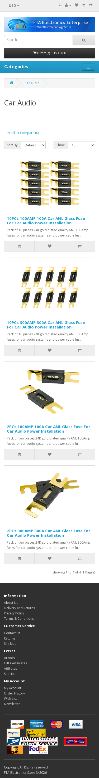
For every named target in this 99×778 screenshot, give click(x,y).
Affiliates (10, 668)
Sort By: (12, 145)
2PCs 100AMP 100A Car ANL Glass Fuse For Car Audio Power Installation (48, 429)
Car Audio (32, 83)
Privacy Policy (14, 613)
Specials (10, 674)
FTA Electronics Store (19, 772)
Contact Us (12, 633)
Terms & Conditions (19, 618)
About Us (11, 602)
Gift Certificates (15, 663)
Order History (14, 693)
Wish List (10, 698)
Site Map (10, 643)
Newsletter (12, 704)
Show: (60, 145)
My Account (12, 688)
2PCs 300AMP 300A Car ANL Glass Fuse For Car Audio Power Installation (48, 533)
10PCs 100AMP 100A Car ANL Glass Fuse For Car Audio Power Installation (46, 220)
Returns (9, 638)
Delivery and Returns (19, 608)
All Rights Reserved (34, 767)
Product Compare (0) (23, 133)
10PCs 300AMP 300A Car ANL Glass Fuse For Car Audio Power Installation (46, 325)
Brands (9, 658)
